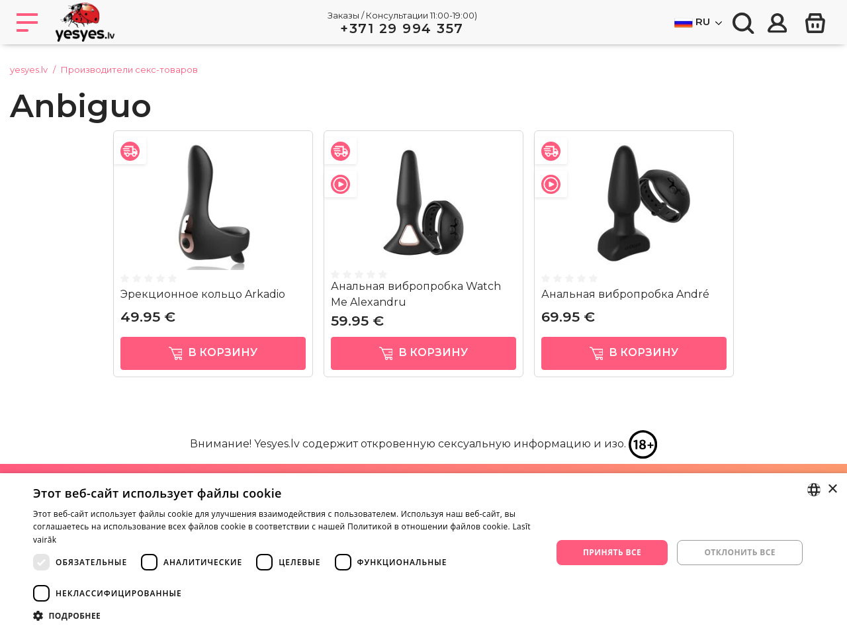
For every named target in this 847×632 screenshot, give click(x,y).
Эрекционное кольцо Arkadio (202, 294)
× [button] (832, 489)
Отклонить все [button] (739, 552)
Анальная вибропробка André (625, 294)
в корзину (213, 353)
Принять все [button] (612, 552)
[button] (285, 615)
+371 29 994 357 (402, 28)
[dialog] (423, 552)
